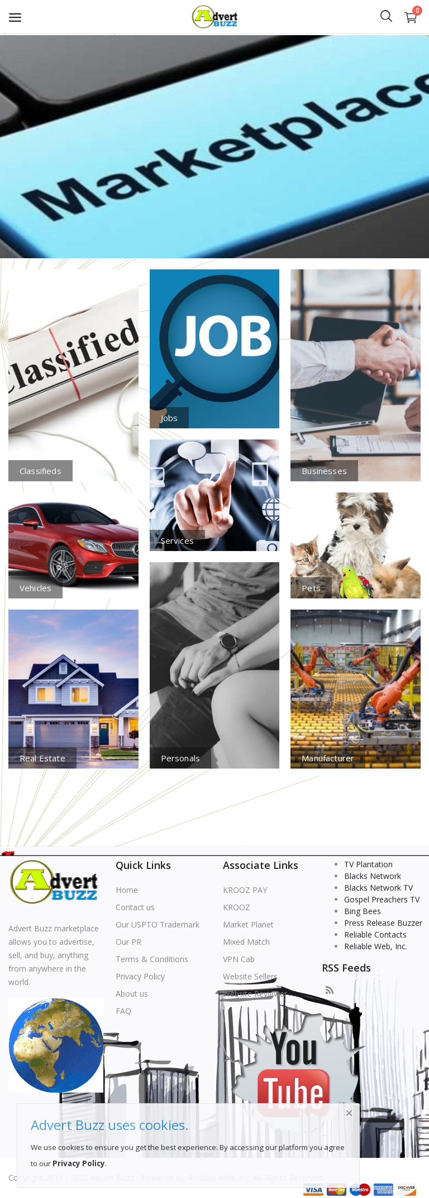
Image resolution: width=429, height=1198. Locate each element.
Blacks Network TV (378, 887)
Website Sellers (250, 976)
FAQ (123, 1011)
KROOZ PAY (245, 890)
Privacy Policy (140, 976)
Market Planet (248, 924)
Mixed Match (246, 941)
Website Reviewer (255, 993)
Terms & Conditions (152, 959)
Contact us (135, 907)
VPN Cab (239, 959)
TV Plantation (368, 864)
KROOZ (236, 907)
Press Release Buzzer (383, 922)
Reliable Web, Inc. (375, 946)
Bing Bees (362, 911)
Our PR (128, 941)
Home (127, 890)
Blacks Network (372, 876)
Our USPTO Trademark (157, 924)
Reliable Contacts (375, 934)
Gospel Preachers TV (382, 899)
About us (132, 993)
